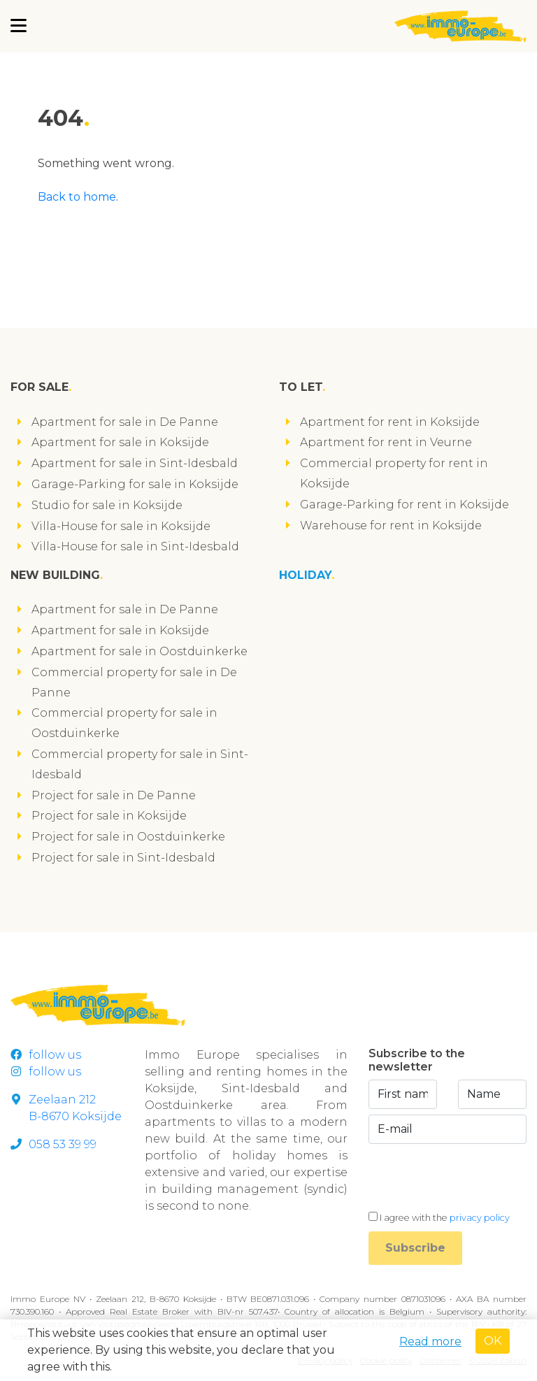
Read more (430, 1341)
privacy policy (480, 1217)
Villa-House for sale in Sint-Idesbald (135, 546)
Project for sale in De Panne (113, 795)
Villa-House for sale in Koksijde (120, 526)
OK (492, 1340)
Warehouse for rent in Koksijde (391, 525)
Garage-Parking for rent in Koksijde (404, 504)
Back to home (77, 196)
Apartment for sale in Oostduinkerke (139, 651)
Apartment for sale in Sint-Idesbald (134, 463)
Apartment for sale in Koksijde (120, 442)
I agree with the (445, 1217)
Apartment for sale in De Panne (124, 422)
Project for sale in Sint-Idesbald (123, 857)
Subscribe (415, 1247)
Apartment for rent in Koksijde (390, 422)
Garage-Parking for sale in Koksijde (134, 484)
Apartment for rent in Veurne (386, 442)
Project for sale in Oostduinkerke (128, 836)
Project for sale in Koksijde (109, 815)
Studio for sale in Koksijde (106, 505)
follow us (45, 1054)
